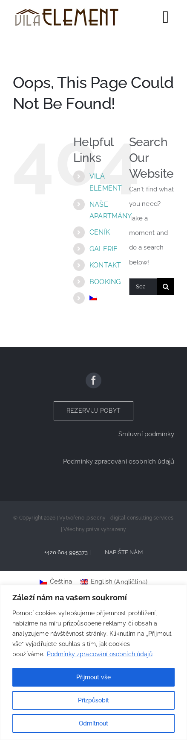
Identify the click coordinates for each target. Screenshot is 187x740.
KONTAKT (105, 265)
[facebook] (93, 380)
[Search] (165, 286)
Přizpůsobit (93, 700)
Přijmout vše (93, 677)
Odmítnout (93, 723)
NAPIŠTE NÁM (124, 552)
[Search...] (143, 286)
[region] (93, 662)
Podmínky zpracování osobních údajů (99, 654)
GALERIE (103, 249)
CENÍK (99, 232)
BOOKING (105, 282)
